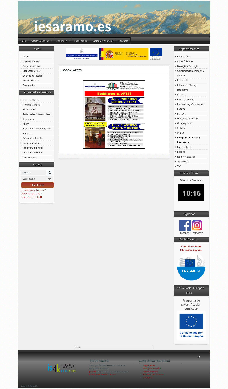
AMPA (26, 123)
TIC (179, 166)
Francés (181, 113)
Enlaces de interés (32, 75)
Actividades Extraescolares (37, 114)
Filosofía (181, 94)
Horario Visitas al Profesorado (32, 107)
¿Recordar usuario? (31, 193)
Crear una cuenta (31, 197)
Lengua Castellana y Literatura (189, 140)
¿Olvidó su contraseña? (33, 190)
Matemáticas (184, 147)
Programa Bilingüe (33, 147)
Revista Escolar (31, 80)
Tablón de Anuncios (103, 40)
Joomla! (92, 371)
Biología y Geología (187, 66)
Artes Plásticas (185, 61)
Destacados (29, 85)
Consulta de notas (32, 152)
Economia (182, 80)
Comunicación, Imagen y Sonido (190, 73)
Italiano (181, 128)
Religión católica (186, 156)
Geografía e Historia (188, 118)
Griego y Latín (185, 123)
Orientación (183, 56)
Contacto (123, 40)
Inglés (180, 132)
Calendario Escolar (33, 138)
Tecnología (183, 161)
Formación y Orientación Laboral (190, 106)
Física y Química (186, 99)
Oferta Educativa (40, 40)
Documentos (30, 157)
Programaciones (32, 143)
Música (181, 151)
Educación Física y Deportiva (187, 87)
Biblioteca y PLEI (32, 71)
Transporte (29, 119)
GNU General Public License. (102, 374)
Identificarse (37, 185)
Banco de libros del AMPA (36, 128)
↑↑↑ (198, 356)
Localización (81, 40)
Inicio (23, 40)
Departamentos (31, 66)
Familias (27, 133)
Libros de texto (31, 100)
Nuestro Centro (31, 61)
